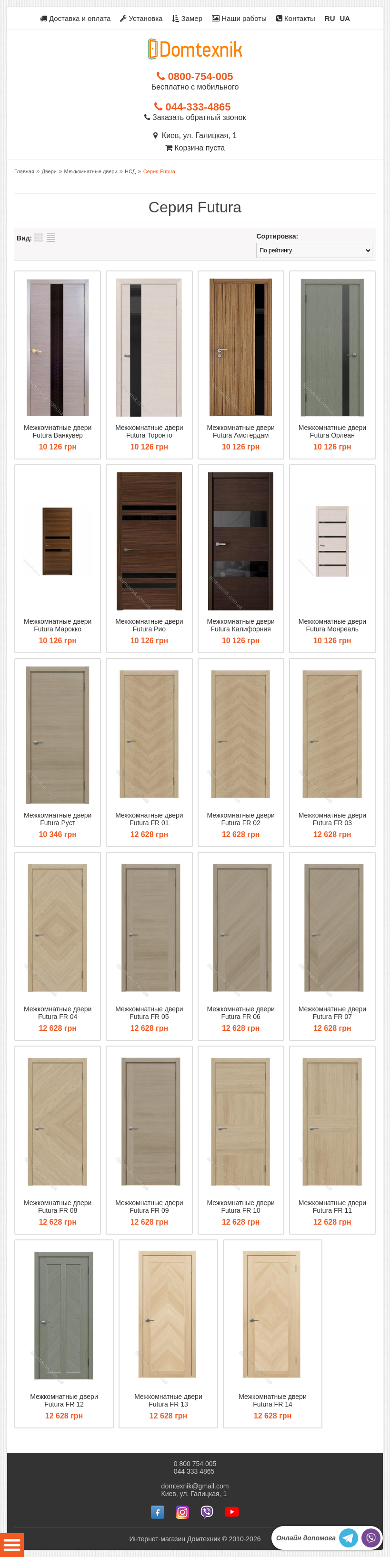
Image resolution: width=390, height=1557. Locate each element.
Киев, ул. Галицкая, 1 (195, 135)
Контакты (295, 18)
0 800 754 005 (195, 1463)
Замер (187, 18)
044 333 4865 (194, 1471)
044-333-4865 (192, 107)
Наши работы (239, 18)
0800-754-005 (195, 76)
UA (345, 18)
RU (330, 18)
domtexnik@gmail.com (195, 1486)
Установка (141, 18)
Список (51, 237)
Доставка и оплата (75, 18)
